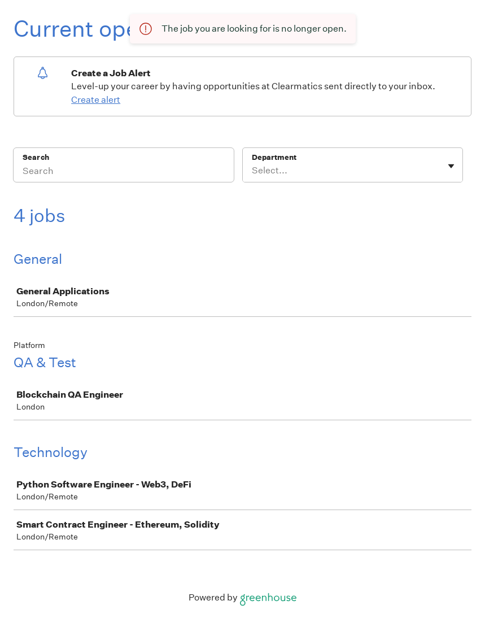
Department (274, 157)
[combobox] (253, 170)
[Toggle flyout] (451, 166)
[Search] (124, 172)
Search (36, 157)
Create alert (95, 99)
